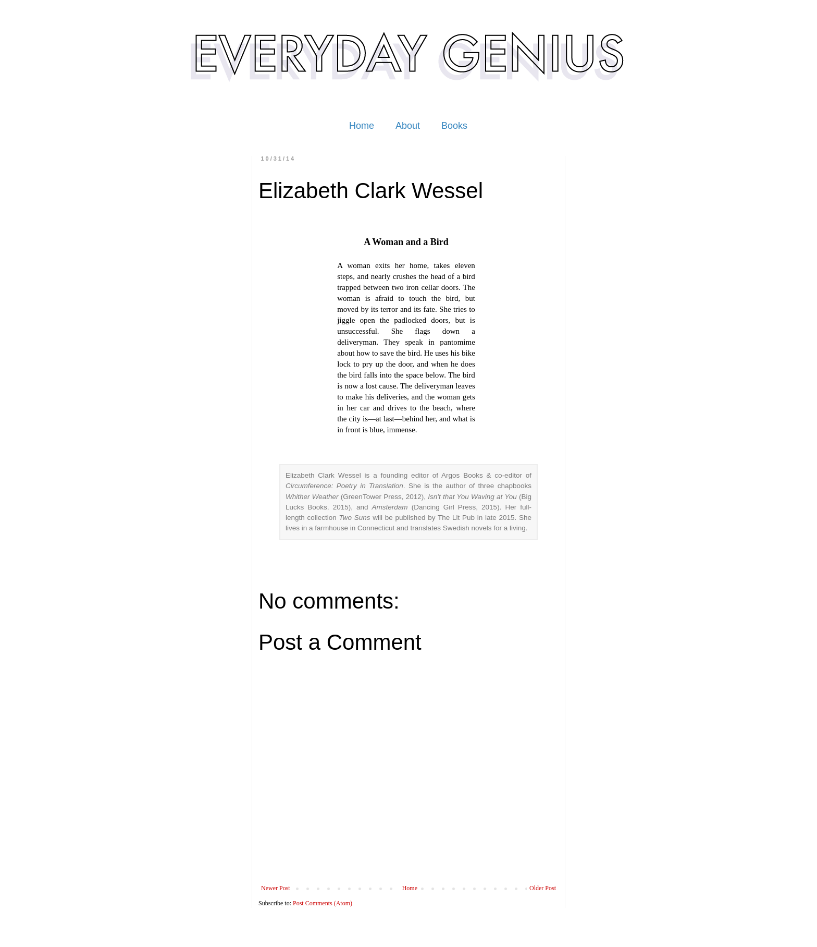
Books (454, 125)
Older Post (542, 888)
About (407, 125)
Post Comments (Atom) (322, 903)
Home (361, 125)
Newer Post (275, 888)
